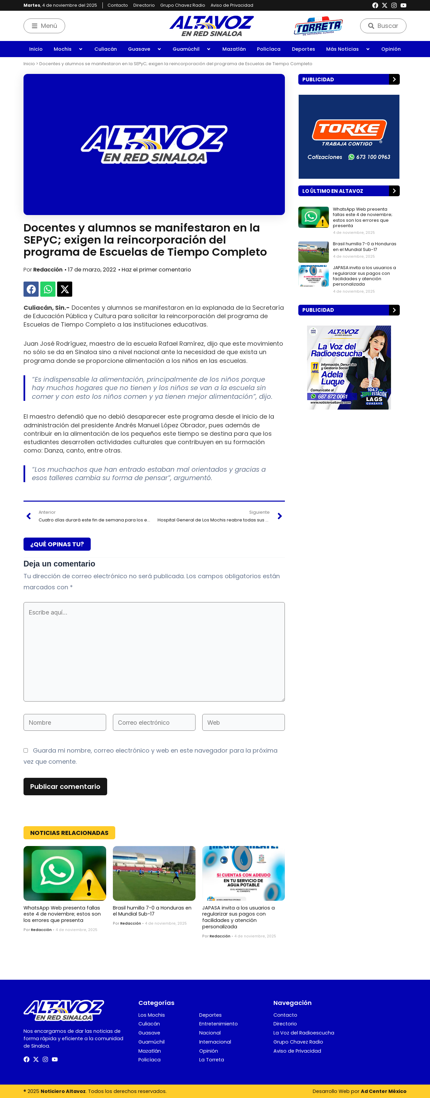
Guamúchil (192, 49)
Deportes (303, 49)
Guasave (145, 49)
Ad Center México (383, 1091)
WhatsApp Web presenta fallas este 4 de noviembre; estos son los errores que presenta (62, 914)
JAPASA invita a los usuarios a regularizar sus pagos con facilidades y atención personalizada (238, 917)
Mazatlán (234, 49)
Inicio (36, 49)
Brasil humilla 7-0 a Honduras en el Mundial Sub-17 (152, 911)
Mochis (68, 49)
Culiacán (105, 49)
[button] (31, 289)
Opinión (391, 49)
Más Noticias (348, 49)
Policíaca (269, 49)
